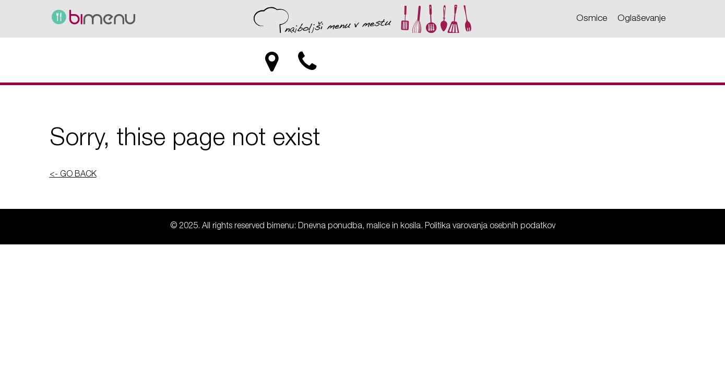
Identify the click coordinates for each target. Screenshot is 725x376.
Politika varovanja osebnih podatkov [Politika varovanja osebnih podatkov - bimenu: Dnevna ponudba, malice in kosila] (490, 226)
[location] (272, 62)
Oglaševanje (641, 19)
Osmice (591, 19)
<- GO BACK (73, 175)
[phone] (308, 62)
